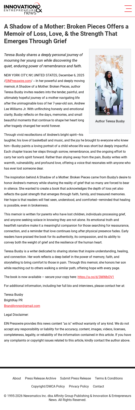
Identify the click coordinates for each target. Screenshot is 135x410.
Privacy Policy (79, 386)
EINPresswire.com (18, 81)
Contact (98, 386)
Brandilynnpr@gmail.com (22, 306)
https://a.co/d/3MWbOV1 (96, 277)
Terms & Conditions (109, 378)
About (16, 378)
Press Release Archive (40, 378)
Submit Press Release (75, 378)
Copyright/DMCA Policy (48, 386)
